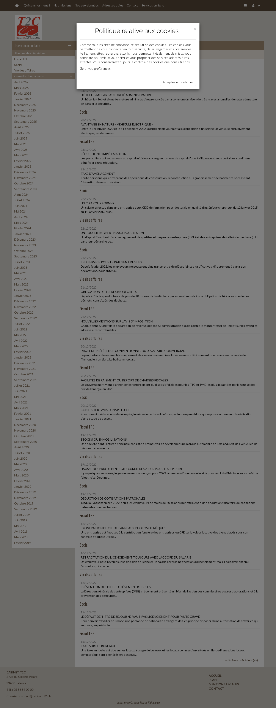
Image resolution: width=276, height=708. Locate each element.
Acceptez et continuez (178, 82)
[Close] (195, 29)
